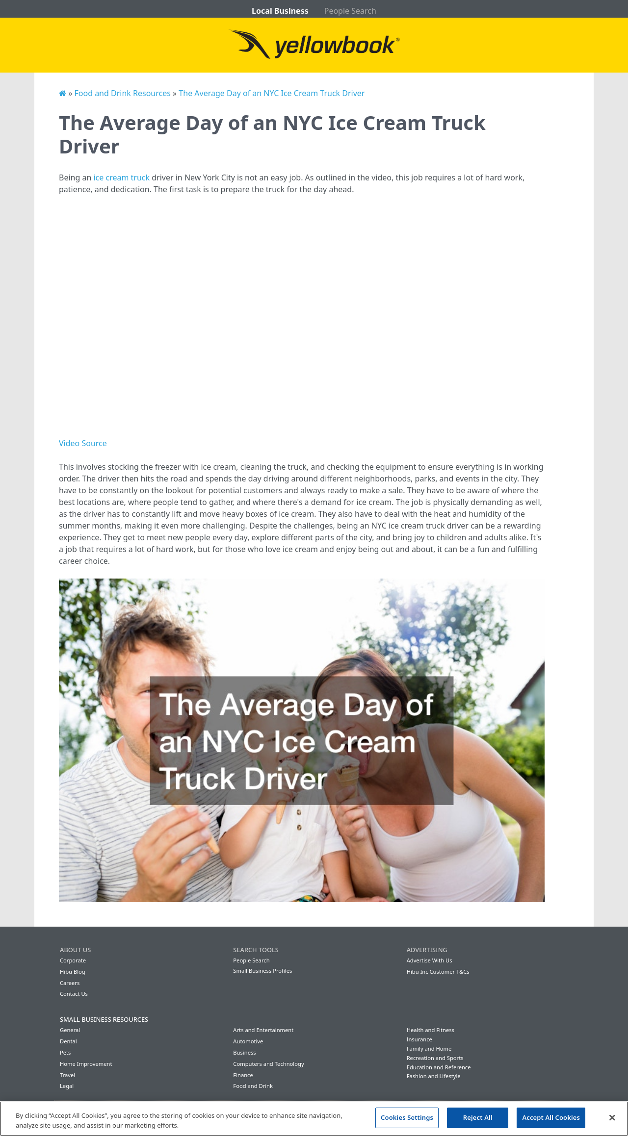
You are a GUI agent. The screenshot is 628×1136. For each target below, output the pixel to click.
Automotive (248, 1041)
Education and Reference (439, 1067)
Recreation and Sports (435, 1057)
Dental (68, 1041)
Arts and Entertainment (263, 1030)
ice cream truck (121, 177)
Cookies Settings (407, 1117)
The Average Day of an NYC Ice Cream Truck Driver (272, 93)
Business (244, 1052)
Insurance (419, 1039)
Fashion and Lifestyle (434, 1076)
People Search (350, 10)
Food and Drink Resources (122, 93)
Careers (69, 982)
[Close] (612, 1117)
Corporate (73, 960)
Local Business (280, 10)
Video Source (83, 443)
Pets (65, 1052)
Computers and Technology (268, 1063)
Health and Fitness (430, 1030)
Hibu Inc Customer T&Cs (438, 971)
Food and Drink (253, 1085)
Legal (67, 1085)
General (70, 1030)
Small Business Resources (104, 1019)
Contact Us (74, 993)
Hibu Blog (72, 971)
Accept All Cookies (551, 1117)
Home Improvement (86, 1063)
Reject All (478, 1117)
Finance (243, 1075)
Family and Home (429, 1048)
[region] (314, 1118)
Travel (67, 1075)
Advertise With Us (429, 960)
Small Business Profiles (262, 970)
